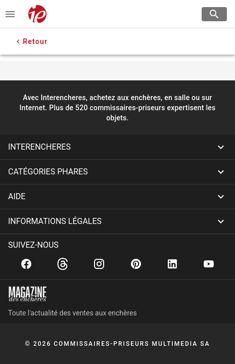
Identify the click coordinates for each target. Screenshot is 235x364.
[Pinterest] (136, 264)
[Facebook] (26, 264)
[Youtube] (209, 264)
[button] (117, 147)
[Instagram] (99, 264)
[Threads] (63, 264)
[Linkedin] (172, 264)
